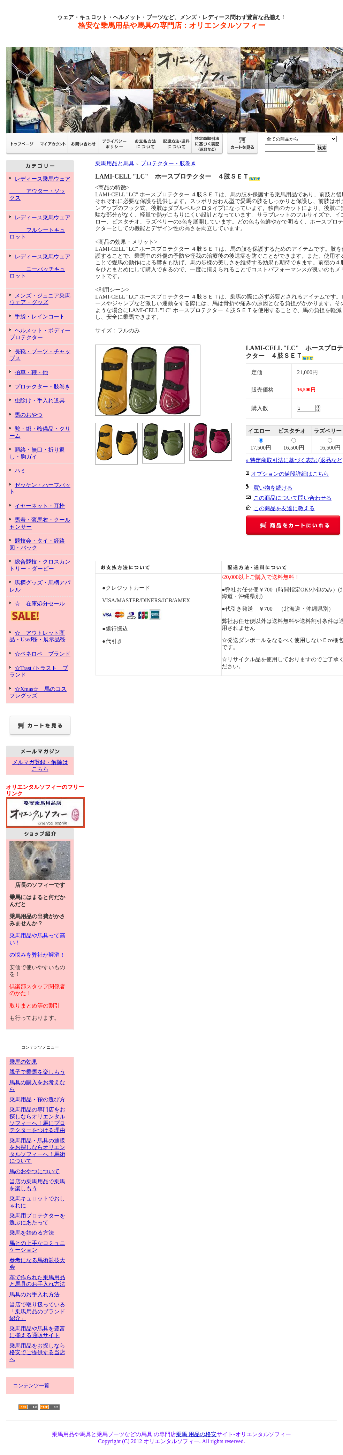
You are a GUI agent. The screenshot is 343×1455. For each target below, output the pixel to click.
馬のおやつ (29, 415)
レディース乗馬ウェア (39, 189)
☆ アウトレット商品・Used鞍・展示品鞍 (37, 636)
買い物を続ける (272, 488)
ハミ (20, 471)
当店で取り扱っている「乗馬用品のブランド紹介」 (37, 1311)
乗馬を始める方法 (31, 1233)
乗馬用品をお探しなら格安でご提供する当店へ (37, 1352)
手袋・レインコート (40, 316)
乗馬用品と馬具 (114, 163)
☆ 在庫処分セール (39, 611)
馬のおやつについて (34, 1171)
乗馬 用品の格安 (196, 1434)
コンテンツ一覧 (31, 1385)
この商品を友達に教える (284, 508)
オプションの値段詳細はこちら (290, 474)
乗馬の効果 (23, 1062)
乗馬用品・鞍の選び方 (37, 1099)
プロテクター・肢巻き (42, 387)
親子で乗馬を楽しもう (37, 1072)
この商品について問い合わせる (292, 498)
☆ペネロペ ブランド (42, 654)
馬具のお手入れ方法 (34, 1294)
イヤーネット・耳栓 (40, 506)
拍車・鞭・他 (31, 372)
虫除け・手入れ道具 (40, 401)
